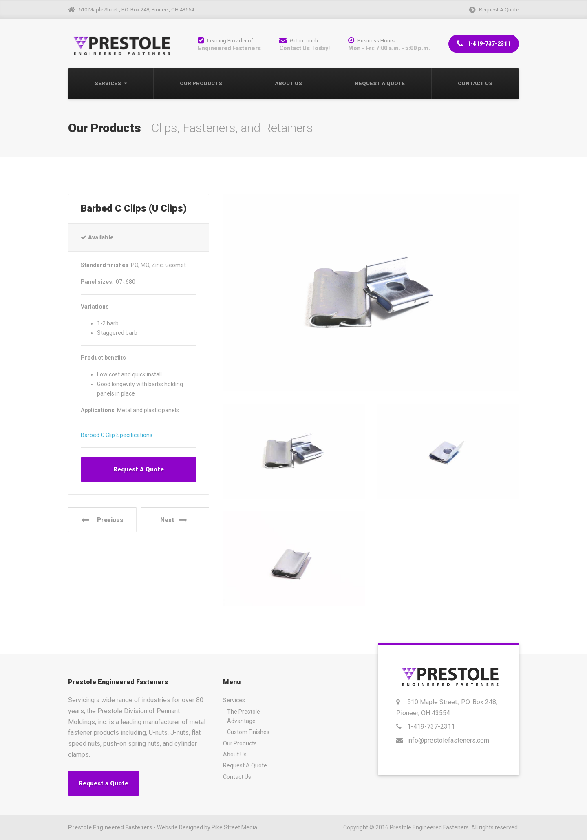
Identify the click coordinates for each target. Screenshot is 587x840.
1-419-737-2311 (483, 44)
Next (173, 520)
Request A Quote (380, 83)
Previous (102, 520)
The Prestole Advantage (243, 716)
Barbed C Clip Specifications (116, 435)
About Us (288, 83)
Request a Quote (103, 783)
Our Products (201, 83)
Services (108, 83)
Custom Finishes (248, 732)
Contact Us (475, 83)
